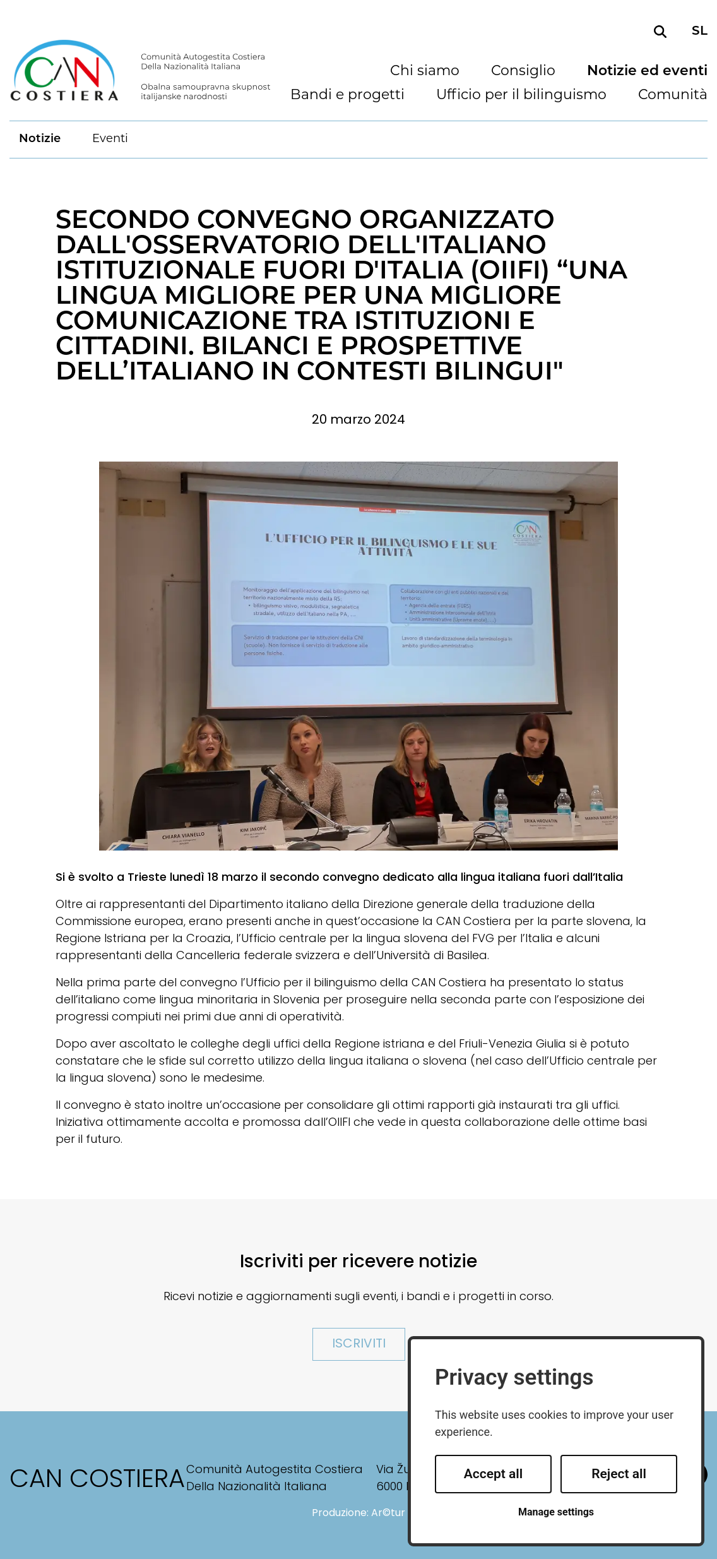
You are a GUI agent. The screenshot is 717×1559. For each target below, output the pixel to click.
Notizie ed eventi (647, 72)
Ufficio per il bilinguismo (521, 96)
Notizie (40, 139)
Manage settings (556, 1512)
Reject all (618, 1473)
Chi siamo (424, 72)
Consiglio (523, 72)
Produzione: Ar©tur (358, 1513)
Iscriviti (359, 1344)
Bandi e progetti (347, 96)
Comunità (673, 96)
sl (700, 31)
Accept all (493, 1473)
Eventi (110, 139)
